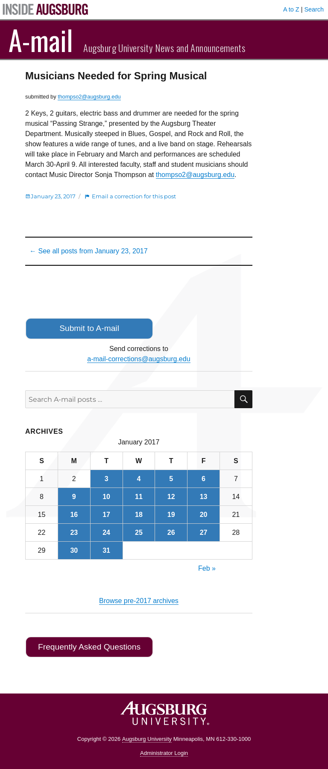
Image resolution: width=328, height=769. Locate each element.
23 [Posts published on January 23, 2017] (74, 532)
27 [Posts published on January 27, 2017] (204, 532)
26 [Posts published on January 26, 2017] (171, 532)
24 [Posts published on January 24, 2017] (106, 532)
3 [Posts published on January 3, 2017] (106, 478)
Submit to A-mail (89, 328)
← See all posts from (88, 251)
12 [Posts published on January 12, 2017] (171, 496)
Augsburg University (147, 739)
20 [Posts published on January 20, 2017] (204, 514)
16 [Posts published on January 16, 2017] (74, 514)
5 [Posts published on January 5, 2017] (171, 478)
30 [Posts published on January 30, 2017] (74, 550)
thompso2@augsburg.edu (89, 96)
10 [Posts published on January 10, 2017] (106, 496)
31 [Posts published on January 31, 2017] (106, 550)
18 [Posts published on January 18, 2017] (139, 514)
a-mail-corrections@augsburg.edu (138, 359)
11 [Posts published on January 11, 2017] (139, 496)
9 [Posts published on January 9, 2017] (74, 496)
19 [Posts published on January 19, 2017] (171, 514)
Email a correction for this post (134, 196)
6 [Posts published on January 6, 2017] (203, 478)
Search (314, 9)
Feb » (207, 568)
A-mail (41, 40)
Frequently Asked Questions (89, 646)
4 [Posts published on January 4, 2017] (139, 478)
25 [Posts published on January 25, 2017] (139, 532)
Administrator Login (164, 753)
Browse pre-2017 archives (139, 600)
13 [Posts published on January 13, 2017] (204, 496)
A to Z (291, 9)
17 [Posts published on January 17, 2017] (106, 514)
